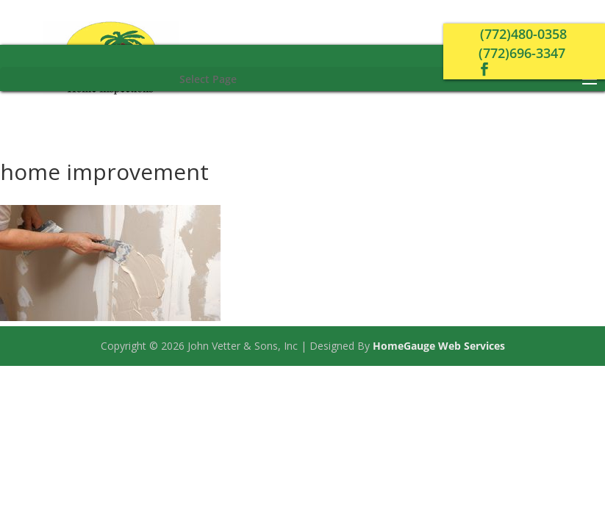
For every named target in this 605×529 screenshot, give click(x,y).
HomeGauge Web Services (439, 346)
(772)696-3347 (522, 53)
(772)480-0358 (523, 34)
